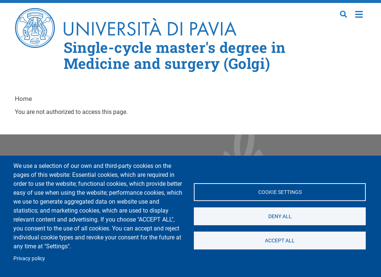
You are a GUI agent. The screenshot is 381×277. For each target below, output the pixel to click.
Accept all (280, 240)
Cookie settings (279, 192)
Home (359, 13)
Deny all (279, 216)
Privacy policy (29, 258)
